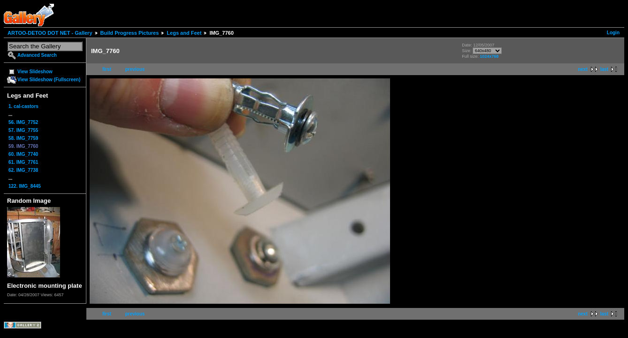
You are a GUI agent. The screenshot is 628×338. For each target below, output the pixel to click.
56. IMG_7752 (23, 122)
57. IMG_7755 (23, 130)
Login (613, 32)
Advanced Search (37, 55)
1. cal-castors (23, 106)
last (604, 69)
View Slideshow (35, 71)
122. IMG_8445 (24, 186)
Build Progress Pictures (129, 33)
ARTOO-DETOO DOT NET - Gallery (50, 33)
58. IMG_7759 (23, 138)
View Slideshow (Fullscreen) (48, 79)
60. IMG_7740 (23, 154)
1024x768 (489, 56)
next (583, 69)
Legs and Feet (184, 33)
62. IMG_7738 (23, 170)
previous (135, 69)
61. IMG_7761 (23, 162)
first (106, 69)
